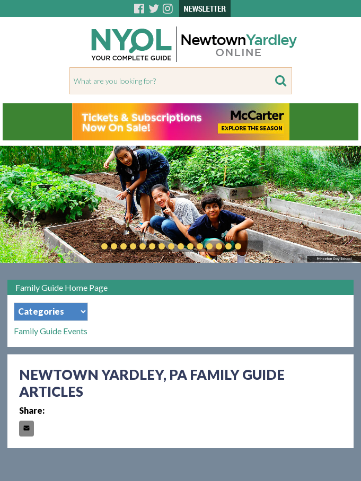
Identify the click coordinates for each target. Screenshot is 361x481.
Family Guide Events (50, 331)
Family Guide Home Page (61, 287)
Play (254, 246)
